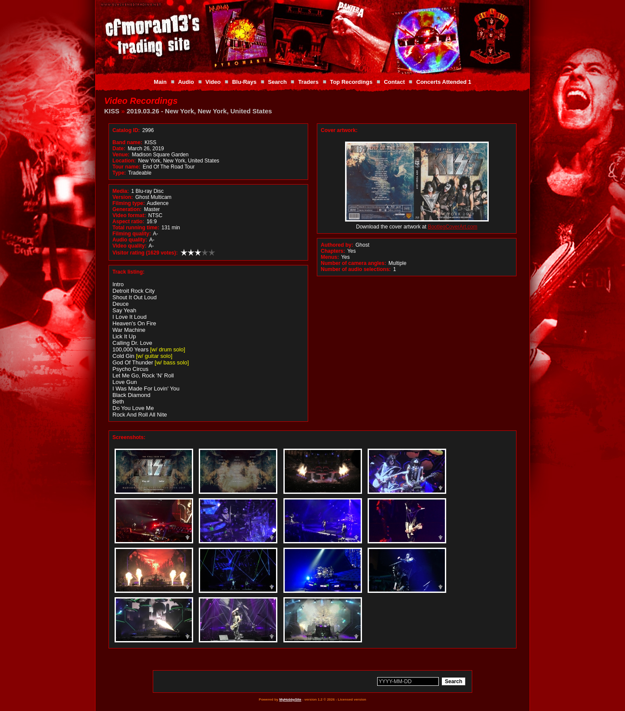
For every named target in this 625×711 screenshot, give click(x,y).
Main (160, 82)
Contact (394, 82)
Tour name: (126, 167)
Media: (120, 191)
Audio (186, 82)
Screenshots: (128, 437)
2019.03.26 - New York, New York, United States (199, 111)
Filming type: (128, 203)
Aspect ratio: (128, 221)
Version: (122, 197)
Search (277, 82)
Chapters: (333, 251)
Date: (118, 149)
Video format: (129, 215)
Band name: (127, 142)
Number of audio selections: (356, 269)
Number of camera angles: (353, 263)
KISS (111, 111)
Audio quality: (129, 240)
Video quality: (129, 246)
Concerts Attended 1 (443, 82)
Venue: (120, 155)
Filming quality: (131, 234)
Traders (308, 82)
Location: (124, 161)
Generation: (126, 209)
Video (212, 82)
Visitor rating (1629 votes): (145, 253)
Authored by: (337, 245)
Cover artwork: (339, 130)
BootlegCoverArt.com (452, 227)
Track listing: (128, 272)
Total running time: (135, 228)
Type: (119, 173)
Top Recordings (351, 82)
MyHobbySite (290, 699)
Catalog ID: (126, 130)
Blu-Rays (244, 82)
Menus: (330, 257)
